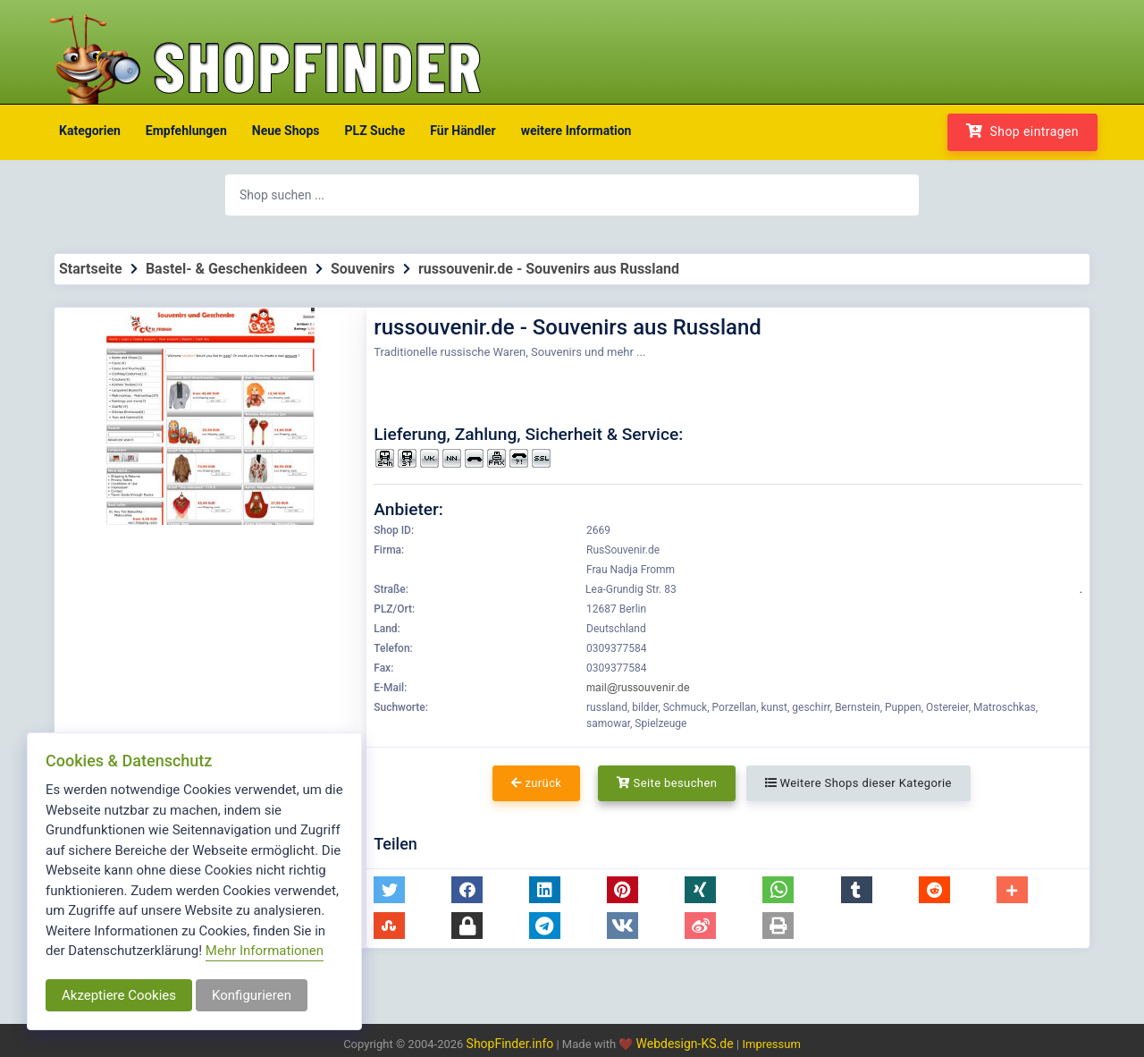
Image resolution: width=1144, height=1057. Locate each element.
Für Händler (462, 130)
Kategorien (90, 130)
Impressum (771, 1044)
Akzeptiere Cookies (119, 995)
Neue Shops (286, 130)
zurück (536, 783)
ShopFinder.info (510, 1043)
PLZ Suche (375, 130)
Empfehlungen (186, 130)
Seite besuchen (667, 783)
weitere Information (576, 130)
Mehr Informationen (265, 951)
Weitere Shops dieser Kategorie (858, 783)
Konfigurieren (251, 995)
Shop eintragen (1022, 131)
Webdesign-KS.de (686, 1043)
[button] (389, 889)
